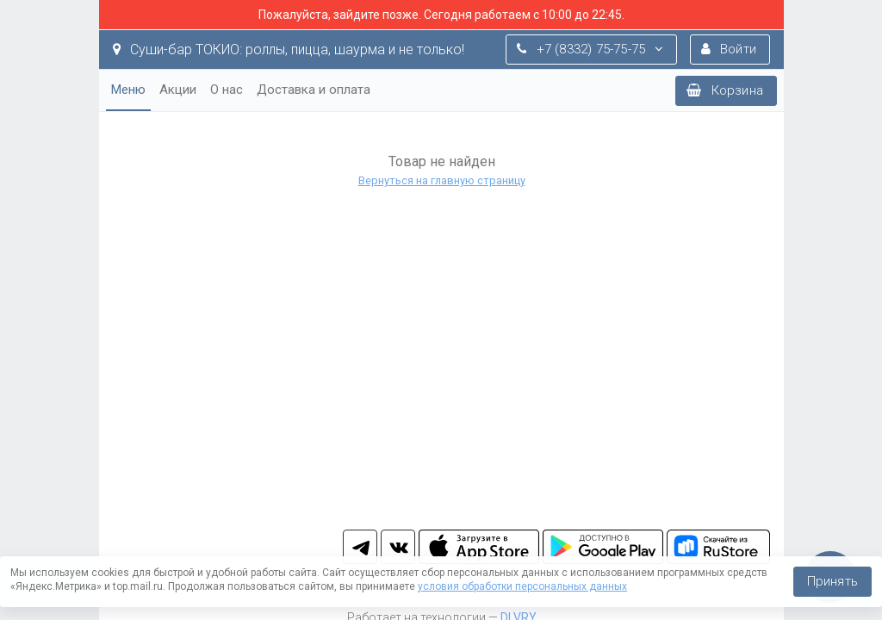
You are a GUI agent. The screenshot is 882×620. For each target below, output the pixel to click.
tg (360, 547)
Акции (177, 89)
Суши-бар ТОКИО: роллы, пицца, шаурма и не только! (288, 49)
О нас (226, 89)
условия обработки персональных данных (522, 586)
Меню (128, 89)
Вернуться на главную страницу (441, 180)
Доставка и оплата (313, 89)
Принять (832, 581)
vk (398, 547)
